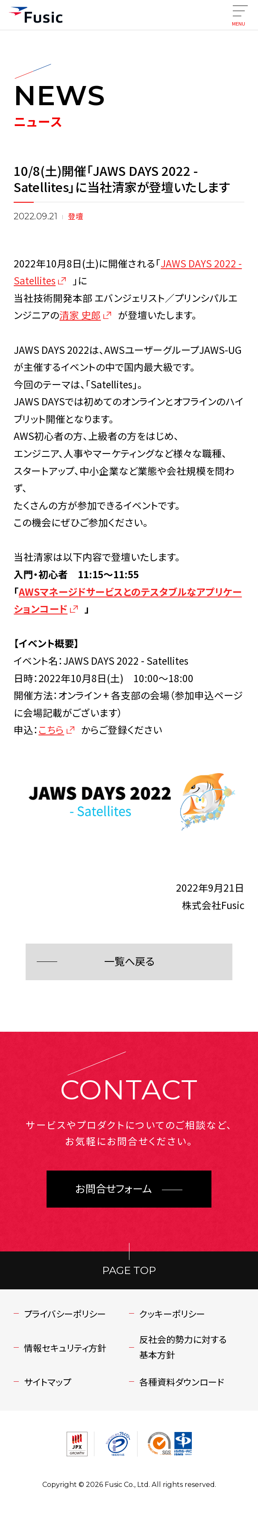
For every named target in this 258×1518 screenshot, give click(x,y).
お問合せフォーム (114, 1189)
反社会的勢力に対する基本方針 (183, 1347)
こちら (51, 729)
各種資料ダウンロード (181, 1381)
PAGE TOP (129, 1270)
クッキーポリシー (172, 1313)
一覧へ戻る (129, 962)
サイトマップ (47, 1381)
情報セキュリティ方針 (65, 1347)
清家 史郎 (80, 314)
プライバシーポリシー (65, 1313)
